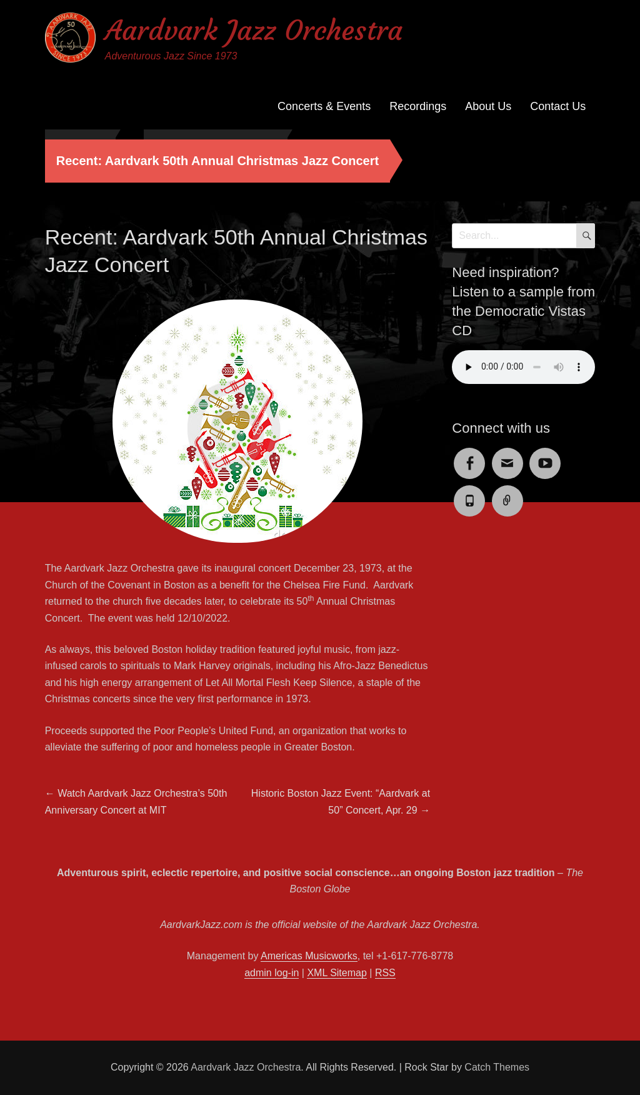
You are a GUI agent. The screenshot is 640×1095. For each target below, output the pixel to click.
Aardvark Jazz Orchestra (253, 30)
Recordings (417, 106)
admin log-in (271, 972)
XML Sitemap (336, 972)
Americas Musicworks (309, 956)
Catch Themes (496, 1067)
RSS (385, 972)
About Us (488, 106)
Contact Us (558, 106)
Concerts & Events (324, 106)
